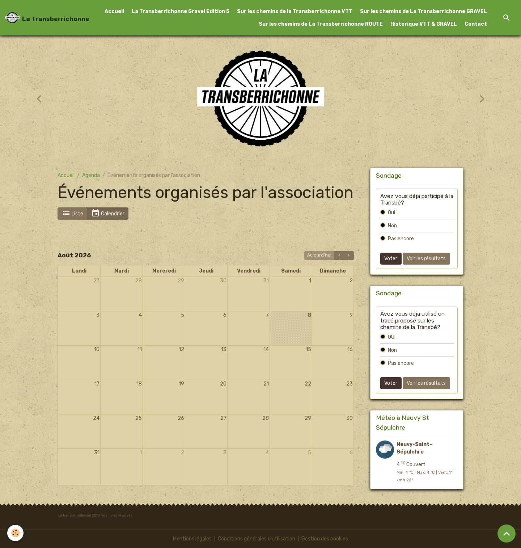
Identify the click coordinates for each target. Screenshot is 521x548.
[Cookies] (15, 533)
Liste (72, 213)
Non (392, 226)
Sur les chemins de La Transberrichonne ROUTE (321, 24)
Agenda (91, 175)
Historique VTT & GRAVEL (423, 24)
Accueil (114, 11)
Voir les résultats (426, 259)
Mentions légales (192, 539)
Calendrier (107, 213)
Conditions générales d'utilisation (256, 539)
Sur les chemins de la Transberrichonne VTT (294, 11)
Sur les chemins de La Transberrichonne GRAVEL (423, 11)
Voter (390, 259)
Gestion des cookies (324, 539)
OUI (391, 337)
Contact (476, 24)
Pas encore (401, 239)
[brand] (40, 17)
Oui (391, 213)
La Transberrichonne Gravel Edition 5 (180, 11)
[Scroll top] (506, 533)
